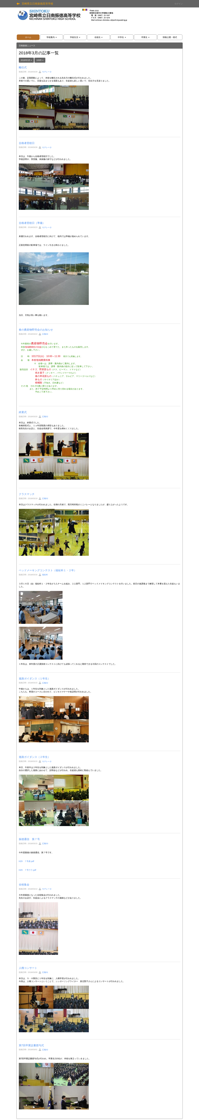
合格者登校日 (27, 143)
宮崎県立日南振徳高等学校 (37, 3)
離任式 (23, 67)
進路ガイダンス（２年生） (34, 757)
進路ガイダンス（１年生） (34, 678)
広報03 (43, 843)
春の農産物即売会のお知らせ (36, 329)
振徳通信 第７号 (29, 839)
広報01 (43, 972)
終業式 (23, 412)
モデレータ (45, 72)
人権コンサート (28, 968)
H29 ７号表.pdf (26, 861)
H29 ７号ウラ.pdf (27, 870)
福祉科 (43, 575)
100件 (39, 60)
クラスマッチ (27, 494)
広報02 (43, 416)
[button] (51, 37)
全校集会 (24, 884)
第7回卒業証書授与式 (31, 1045)
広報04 (43, 334)
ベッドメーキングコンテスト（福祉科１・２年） (48, 570)
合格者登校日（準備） (32, 223)
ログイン (179, 3)
